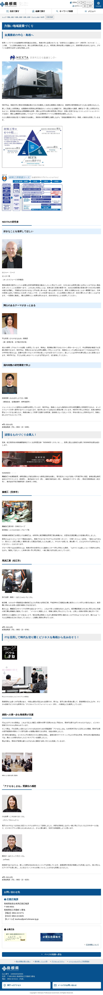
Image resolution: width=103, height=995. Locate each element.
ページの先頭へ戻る (53, 954)
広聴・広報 (26, 17)
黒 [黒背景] (83, 2)
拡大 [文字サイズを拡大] (85, 6)
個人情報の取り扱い (23, 961)
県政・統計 (10, 17)
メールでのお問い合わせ (67, 985)
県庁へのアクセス (14, 985)
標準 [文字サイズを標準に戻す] (90, 6)
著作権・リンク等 (41, 961)
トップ (4, 17)
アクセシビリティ (58, 961)
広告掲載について (92, 944)
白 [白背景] (79, 2)
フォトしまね (35, 17)
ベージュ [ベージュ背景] (89, 2)
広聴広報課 (49, 17)
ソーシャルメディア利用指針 (79, 961)
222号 (42, 17)
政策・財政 (18, 17)
